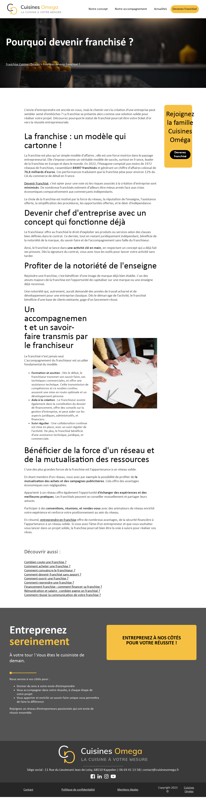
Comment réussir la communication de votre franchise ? (62, 595)
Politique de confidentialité (78, 789)
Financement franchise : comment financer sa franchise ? (63, 587)
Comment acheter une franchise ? (47, 566)
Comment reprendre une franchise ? (49, 583)
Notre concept (98, 9)
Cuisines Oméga (189, 789)
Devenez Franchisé (185, 9)
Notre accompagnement (131, 9)
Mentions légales (127, 789)
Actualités (160, 9)
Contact (28, 789)
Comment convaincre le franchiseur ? (49, 570)
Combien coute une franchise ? (45, 562)
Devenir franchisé (36, 183)
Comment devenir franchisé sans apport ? (52, 574)
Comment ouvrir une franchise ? (46, 578)
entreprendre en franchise (58, 520)
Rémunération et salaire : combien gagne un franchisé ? (62, 591)
